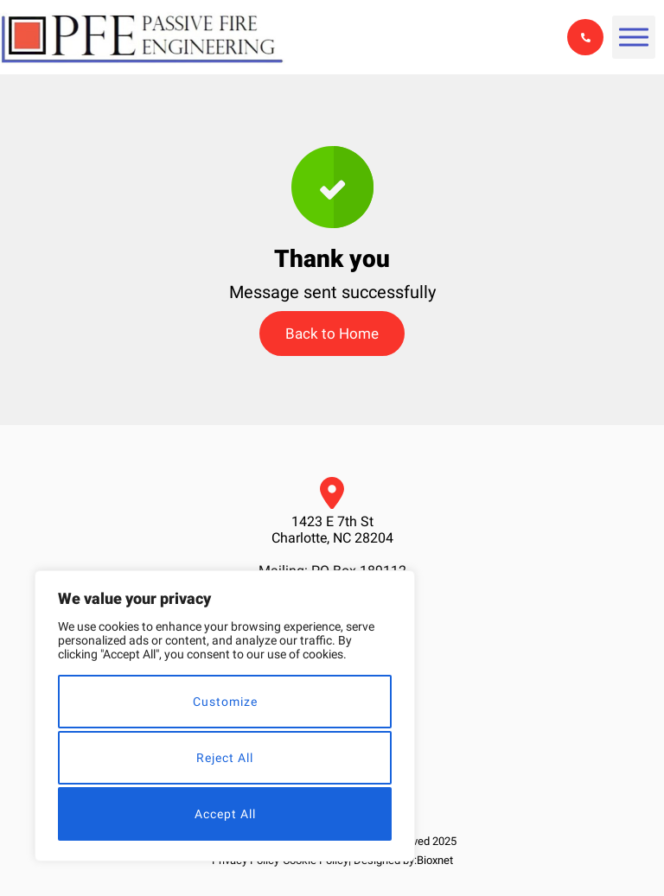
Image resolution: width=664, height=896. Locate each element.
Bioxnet (435, 860)
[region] (225, 715)
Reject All (224, 758)
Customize (225, 702)
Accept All (225, 814)
